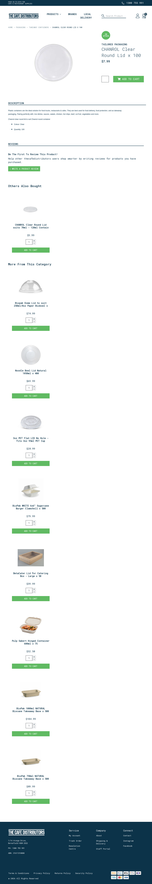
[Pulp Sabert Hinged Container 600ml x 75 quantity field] (29, 658)
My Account (74, 835)
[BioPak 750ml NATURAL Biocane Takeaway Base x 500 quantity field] (29, 793)
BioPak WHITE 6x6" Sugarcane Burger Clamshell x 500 (31, 507)
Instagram (128, 840)
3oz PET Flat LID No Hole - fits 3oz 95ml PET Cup (30, 439)
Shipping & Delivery (102, 842)
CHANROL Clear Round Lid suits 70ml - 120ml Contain (31, 226)
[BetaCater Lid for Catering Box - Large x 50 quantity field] (29, 590)
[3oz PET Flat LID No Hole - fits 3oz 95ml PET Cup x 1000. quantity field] (29, 455)
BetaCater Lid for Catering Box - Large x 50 (30, 575)
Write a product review (24, 168)
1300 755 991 (135, 2)
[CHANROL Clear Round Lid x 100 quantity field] (105, 79)
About (99, 835)
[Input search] (114, 16)
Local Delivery (86, 16)
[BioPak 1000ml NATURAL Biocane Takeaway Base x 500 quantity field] (29, 725)
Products (52, 14)
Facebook (127, 846)
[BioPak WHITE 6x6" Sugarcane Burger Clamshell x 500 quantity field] (29, 523)
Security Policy (84, 873)
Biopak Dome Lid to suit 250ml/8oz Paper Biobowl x (31, 304)
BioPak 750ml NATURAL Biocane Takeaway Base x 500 (31, 777)
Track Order (75, 840)
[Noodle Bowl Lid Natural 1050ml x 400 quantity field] (29, 387)
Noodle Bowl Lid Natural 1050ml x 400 (30, 372)
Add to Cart (128, 79)
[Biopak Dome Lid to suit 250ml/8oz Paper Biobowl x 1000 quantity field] (29, 320)
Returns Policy (63, 873)
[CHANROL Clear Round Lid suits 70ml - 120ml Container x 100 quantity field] (29, 242)
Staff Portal (103, 849)
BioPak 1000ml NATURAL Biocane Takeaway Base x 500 (31, 710)
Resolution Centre (74, 847)
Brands (72, 14)
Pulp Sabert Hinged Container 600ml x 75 (30, 642)
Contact (127, 835)
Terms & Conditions (18, 873)
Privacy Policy (42, 873)
